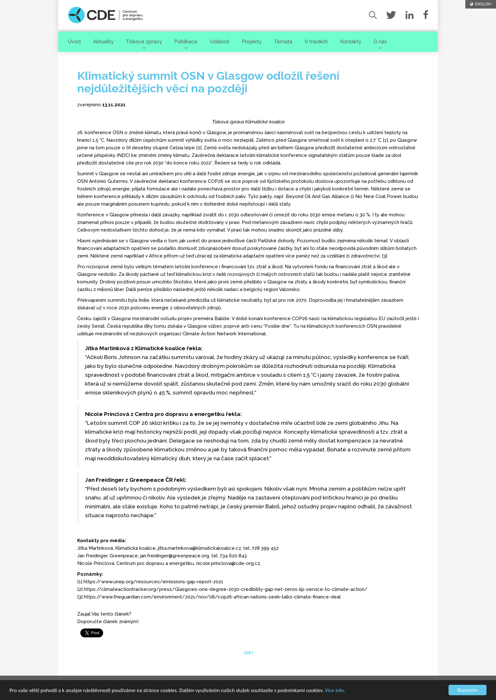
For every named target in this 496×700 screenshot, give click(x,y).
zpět (248, 653)
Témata (283, 42)
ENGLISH (480, 4)
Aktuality (103, 42)
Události (219, 42)
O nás (380, 42)
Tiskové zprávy (144, 42)
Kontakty (350, 42)
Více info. (335, 690)
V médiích (316, 42)
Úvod (74, 42)
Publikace (185, 42)
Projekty (252, 42)
